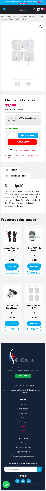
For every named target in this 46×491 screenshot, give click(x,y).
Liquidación (23, 426)
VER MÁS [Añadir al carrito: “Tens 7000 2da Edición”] (34, 266)
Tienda (23, 431)
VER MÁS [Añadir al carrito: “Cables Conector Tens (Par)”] (12, 266)
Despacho (23, 413)
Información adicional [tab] (16, 176)
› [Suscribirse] (39, 469)
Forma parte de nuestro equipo (23, 456)
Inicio (3, 16)
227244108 (20, 386)
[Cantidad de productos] (12, 135)
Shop (9, 16)
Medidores (17, 16)
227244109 (30, 386)
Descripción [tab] (11, 170)
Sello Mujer (23, 443)
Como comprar (23, 409)
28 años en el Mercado (23, 447)
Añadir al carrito (28, 135)
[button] (40, 26)
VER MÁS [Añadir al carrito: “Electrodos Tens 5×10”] (34, 323)
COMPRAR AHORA (22, 142)
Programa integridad (23, 452)
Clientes (23, 417)
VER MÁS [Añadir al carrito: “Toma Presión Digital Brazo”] (12, 323)
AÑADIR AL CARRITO (11, 271)
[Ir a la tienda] (38, 9)
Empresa (23, 404)
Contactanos (23, 422)
